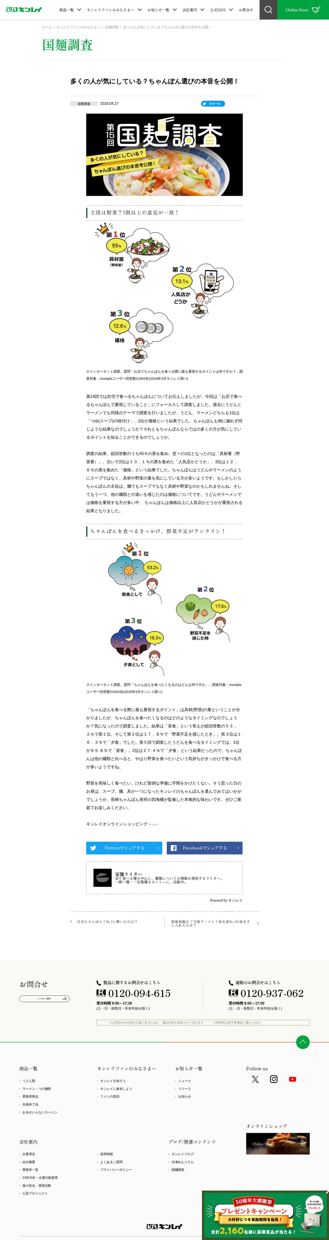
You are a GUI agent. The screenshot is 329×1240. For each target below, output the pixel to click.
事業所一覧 (30, 1170)
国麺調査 (178, 1170)
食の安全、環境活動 (36, 1186)
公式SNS (218, 10)
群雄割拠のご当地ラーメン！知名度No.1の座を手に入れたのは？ (210, 924)
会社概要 (28, 1162)
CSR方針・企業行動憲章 (40, 1178)
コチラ (158, 825)
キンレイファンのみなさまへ (110, 10)
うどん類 (28, 1081)
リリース (184, 1089)
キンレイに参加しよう (116, 1089)
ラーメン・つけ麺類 (36, 1089)
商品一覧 (66, 10)
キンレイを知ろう (113, 1081)
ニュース (184, 1081)
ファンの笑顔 (109, 1097)
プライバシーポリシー (116, 1170)
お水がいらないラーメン (39, 1113)
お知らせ (184, 1097)
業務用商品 (30, 1097)
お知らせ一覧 (158, 10)
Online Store (303, 9)
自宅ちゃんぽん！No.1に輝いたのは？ (107, 922)
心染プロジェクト (35, 1194)
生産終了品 (30, 1105)
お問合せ (246, 10)
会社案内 (189, 10)
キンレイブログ (183, 1155)
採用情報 (106, 1155)
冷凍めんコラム (183, 1162)
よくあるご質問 (44, 1000)
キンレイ (235, 901)
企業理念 (28, 1155)
